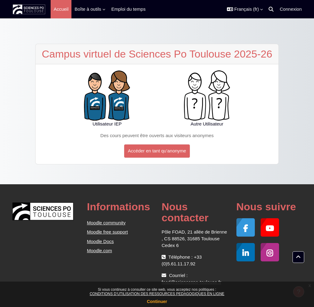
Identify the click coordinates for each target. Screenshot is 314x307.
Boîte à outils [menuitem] (88, 9)
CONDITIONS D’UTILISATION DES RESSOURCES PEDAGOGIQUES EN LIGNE (157, 294)
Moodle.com (99, 250)
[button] (244, 9)
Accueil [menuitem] (61, 9)
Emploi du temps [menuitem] (128, 9)
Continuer (157, 301)
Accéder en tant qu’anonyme (157, 150)
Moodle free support (107, 231)
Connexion (291, 9)
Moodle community (106, 222)
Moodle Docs (100, 241)
